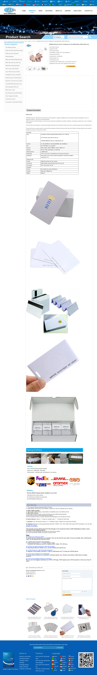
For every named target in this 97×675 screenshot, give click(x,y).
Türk (92, 1)
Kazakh (84, 4)
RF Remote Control (10, 99)
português (84, 1)
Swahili (76, 4)
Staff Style (21, 662)
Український (68, 4)
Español (45, 1)
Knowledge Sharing (23, 664)
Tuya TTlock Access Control (13, 71)
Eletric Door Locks (10, 90)
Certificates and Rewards (25, 668)
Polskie (18, 4)
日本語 (52, 1)
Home (24, 10)
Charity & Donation (23, 666)
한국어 (60, 1)
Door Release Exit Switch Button (14, 93)
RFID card (34, 567)
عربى (29, 1)
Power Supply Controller (12, 96)
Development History (24, 658)
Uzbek (92, 4)
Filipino (44, 4)
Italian (67, 1)
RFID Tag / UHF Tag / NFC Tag (13, 62)
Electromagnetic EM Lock (12, 86)
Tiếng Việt (27, 4)
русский (22, 1)
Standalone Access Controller (13, 74)
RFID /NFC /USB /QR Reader (13, 65)
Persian (11, 4)
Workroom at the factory (25, 656)
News (40, 10)
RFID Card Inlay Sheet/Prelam (43, 660)
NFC (42, 567)
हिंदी (4, 4)
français (36, 1)
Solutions (48, 10)
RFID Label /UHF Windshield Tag (14, 59)
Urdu (52, 4)
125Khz (38, 567)
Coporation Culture (23, 660)
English (5, 1)
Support (68, 10)
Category (9, 41)
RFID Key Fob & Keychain (12, 53)
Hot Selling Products (11, 47)
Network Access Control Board (13, 77)
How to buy (78, 10)
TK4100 (30, 567)
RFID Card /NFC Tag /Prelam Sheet (19, 41)
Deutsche (76, 1)
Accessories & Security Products (14, 102)
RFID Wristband (9, 56)
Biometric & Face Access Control (14, 80)
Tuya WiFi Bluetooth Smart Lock (14, 83)
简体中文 (14, 1)
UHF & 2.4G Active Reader (12, 68)
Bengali (59, 4)
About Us (58, 10)
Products (32, 10)
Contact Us (88, 10)
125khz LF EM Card (32, 41)
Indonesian (36, 4)
